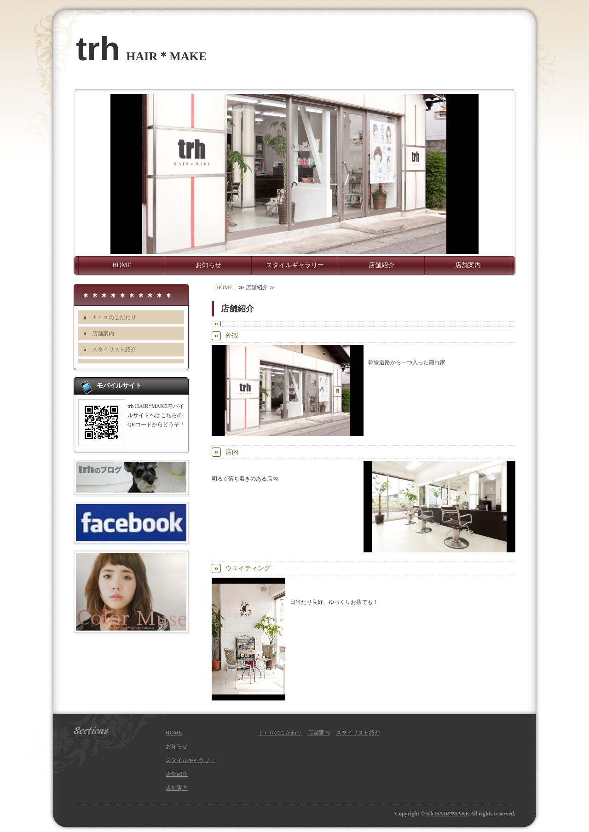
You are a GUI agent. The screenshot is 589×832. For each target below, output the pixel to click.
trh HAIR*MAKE (447, 813)
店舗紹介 (381, 265)
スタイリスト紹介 (114, 349)
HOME (121, 265)
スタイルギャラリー (295, 265)
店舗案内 (468, 265)
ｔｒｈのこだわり (114, 317)
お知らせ (208, 265)
